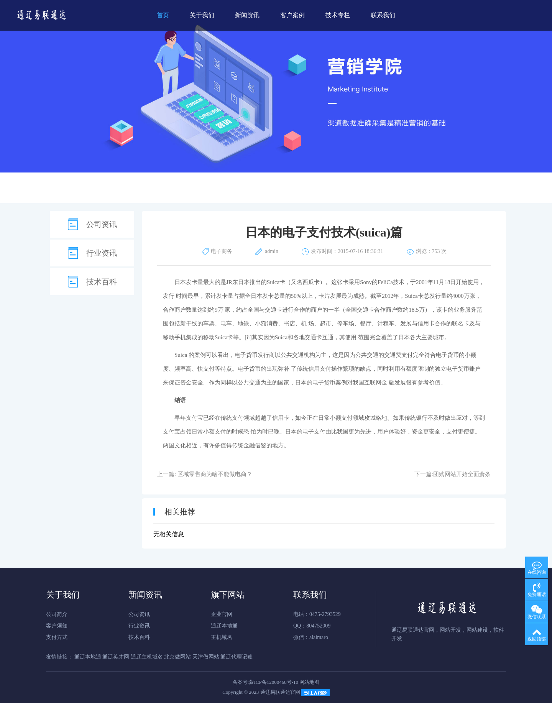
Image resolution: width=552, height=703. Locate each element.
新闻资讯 (247, 15)
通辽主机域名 (147, 657)
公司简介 (56, 614)
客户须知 (56, 626)
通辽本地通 (224, 626)
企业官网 (221, 614)
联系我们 (383, 15)
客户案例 (292, 15)
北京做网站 (177, 657)
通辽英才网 (115, 657)
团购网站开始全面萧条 (462, 474)
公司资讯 (101, 224)
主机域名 (221, 637)
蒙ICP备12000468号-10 (273, 682)
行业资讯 (101, 253)
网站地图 (309, 682)
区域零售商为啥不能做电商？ (214, 474)
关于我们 (202, 15)
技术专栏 (337, 15)
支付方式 (56, 637)
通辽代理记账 (236, 657)
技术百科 (101, 282)
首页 (163, 15)
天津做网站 (205, 657)
